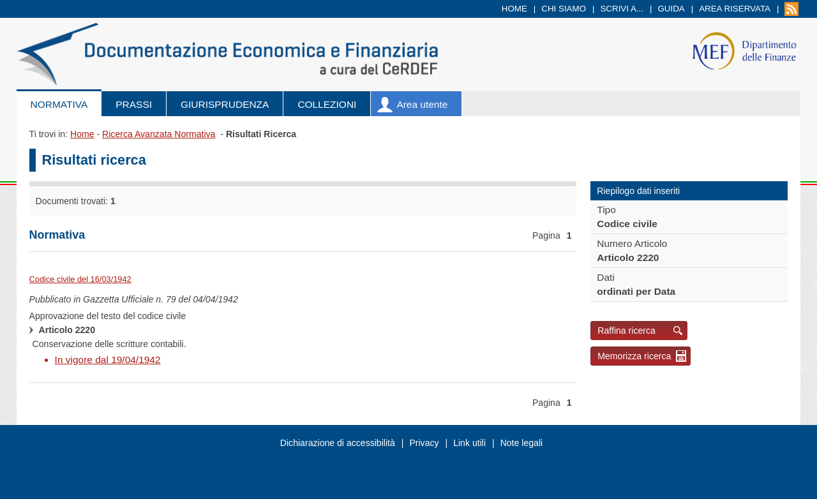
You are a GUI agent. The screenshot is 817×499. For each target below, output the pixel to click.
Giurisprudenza (225, 104)
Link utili (469, 443)
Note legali (521, 443)
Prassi (134, 104)
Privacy (423, 443)
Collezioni (326, 104)
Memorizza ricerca (634, 356)
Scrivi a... (621, 8)
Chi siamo (563, 8)
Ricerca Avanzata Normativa (158, 134)
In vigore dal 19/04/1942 (108, 359)
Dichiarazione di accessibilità (337, 443)
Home (514, 8)
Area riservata (734, 8)
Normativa (59, 104)
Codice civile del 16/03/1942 (80, 279)
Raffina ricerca (626, 330)
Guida (670, 8)
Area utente (421, 104)
